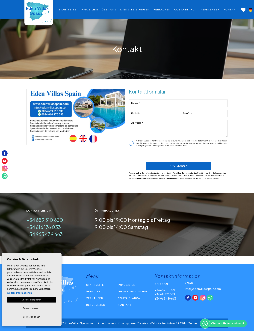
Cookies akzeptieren (31, 299)
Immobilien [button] (89, 9)
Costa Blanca (185, 9)
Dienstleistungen (134, 9)
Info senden (178, 165)
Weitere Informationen (19, 292)
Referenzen (210, 9)
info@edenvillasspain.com (203, 288)
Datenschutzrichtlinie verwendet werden (167, 143)
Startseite (68, 9)
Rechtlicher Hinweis (103, 323)
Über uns (109, 9)
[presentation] (177, 155)
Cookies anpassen (31, 308)
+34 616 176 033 (43, 227)
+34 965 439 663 (44, 234)
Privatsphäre (126, 323)
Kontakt (230, 9)
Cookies (142, 323)
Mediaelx (194, 323)
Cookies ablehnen (31, 316)
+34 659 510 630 (44, 220)
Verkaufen (161, 9)
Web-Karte (157, 323)
